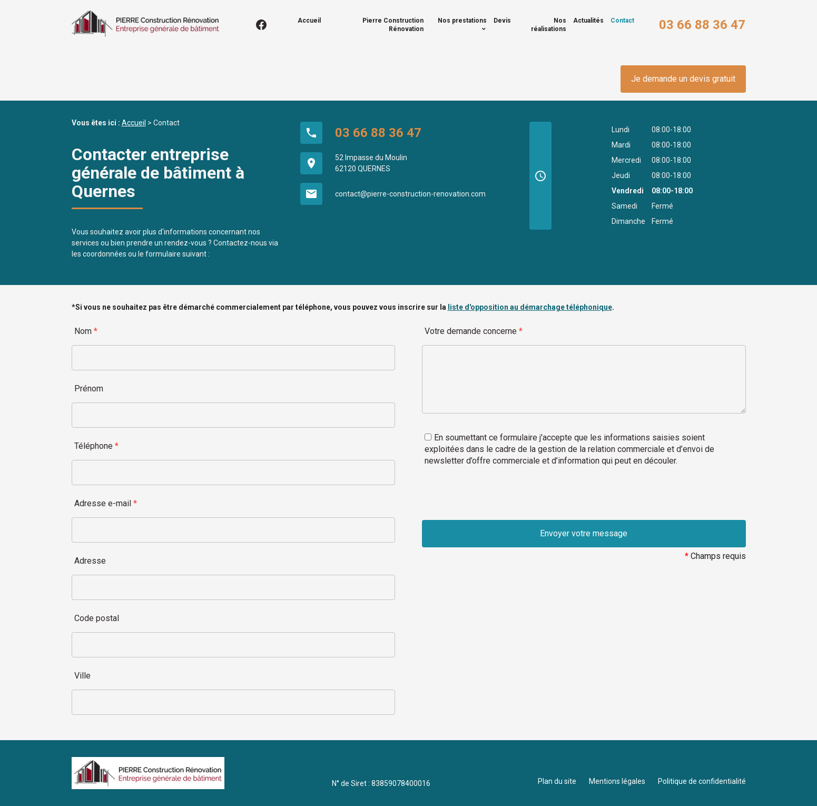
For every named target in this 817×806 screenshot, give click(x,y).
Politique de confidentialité (702, 781)
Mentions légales (617, 781)
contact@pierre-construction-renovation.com (410, 194)
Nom (85, 331)
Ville (82, 676)
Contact (622, 20)
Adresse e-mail (105, 503)
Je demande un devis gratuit (683, 79)
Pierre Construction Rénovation (393, 25)
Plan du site (557, 781)
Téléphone (96, 446)
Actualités (588, 20)
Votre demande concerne (474, 331)
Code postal (96, 618)
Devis (502, 20)
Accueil (309, 20)
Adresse (90, 561)
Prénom (88, 389)
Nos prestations (462, 20)
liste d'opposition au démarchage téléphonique (530, 307)
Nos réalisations (548, 25)
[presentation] (502, 499)
